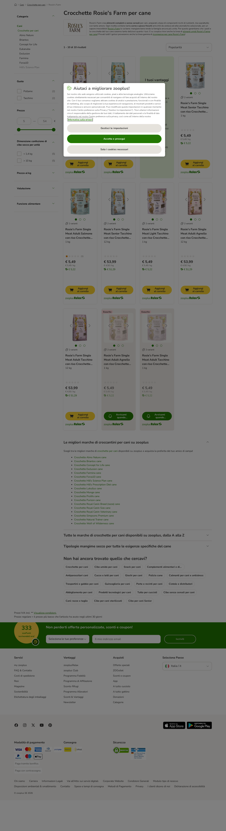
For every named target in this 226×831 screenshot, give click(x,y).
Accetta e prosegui (114, 138)
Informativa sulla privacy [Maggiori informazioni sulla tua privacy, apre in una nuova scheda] (80, 119)
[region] (114, 120)
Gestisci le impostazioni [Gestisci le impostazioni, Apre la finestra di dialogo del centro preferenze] (114, 128)
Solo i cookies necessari (114, 149)
